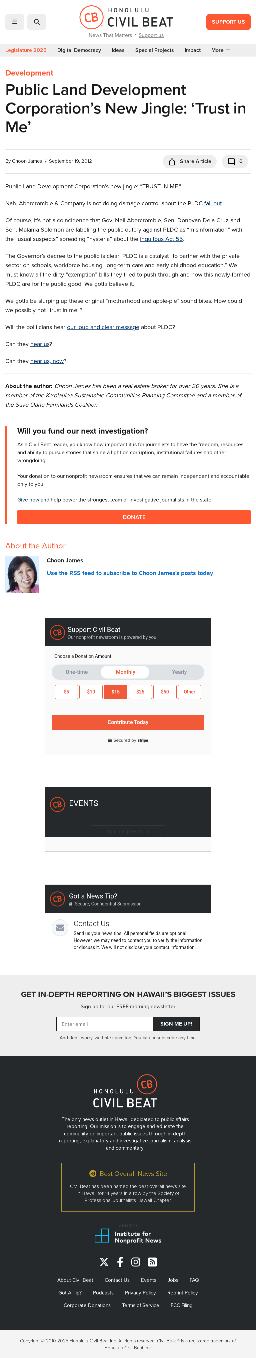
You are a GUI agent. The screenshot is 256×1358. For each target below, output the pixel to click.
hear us (39, 344)
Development (29, 73)
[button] (14, 22)
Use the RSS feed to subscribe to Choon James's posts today (130, 573)
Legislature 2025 (26, 50)
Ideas (118, 50)
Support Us (228, 22)
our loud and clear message (103, 327)
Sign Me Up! (176, 1024)
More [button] (220, 50)
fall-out (213, 203)
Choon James (27, 160)
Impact (193, 50)
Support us (151, 35)
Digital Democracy (79, 50)
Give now (28, 499)
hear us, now (47, 361)
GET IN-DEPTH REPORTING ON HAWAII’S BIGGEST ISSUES (128, 994)
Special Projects (154, 50)
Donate (134, 517)
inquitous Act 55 (161, 239)
